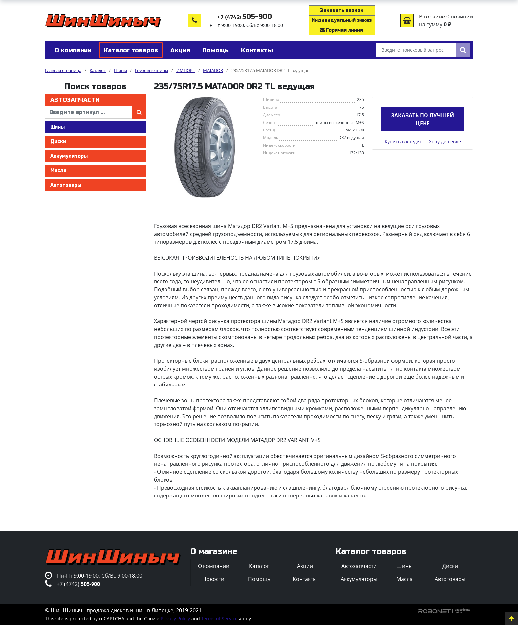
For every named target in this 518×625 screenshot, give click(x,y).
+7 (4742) (244, 17)
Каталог (259, 566)
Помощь (259, 579)
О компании (213, 566)
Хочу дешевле (445, 141)
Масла (58, 170)
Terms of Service (219, 618)
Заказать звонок (341, 10)
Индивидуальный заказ (342, 20)
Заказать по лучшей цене (422, 119)
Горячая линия (341, 30)
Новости (213, 579)
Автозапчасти (75, 99)
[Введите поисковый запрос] (416, 50)
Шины (57, 127)
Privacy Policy (175, 618)
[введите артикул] (88, 112)
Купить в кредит (403, 141)
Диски (58, 141)
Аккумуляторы (69, 156)
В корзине (432, 16)
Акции (305, 566)
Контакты (305, 579)
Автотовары (65, 185)
